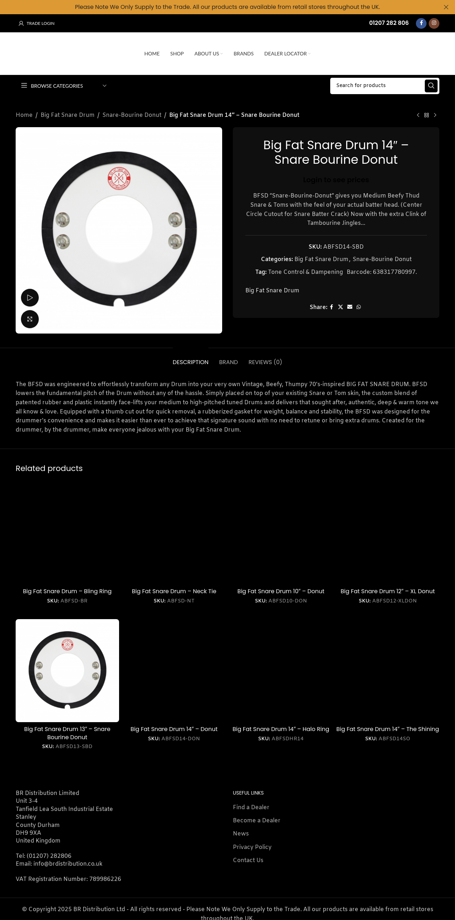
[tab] (191, 358)
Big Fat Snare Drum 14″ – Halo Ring (280, 729)
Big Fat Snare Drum (68, 115)
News (241, 834)
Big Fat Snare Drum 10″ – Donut (281, 591)
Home (24, 115)
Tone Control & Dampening (305, 272)
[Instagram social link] (434, 23)
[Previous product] (418, 115)
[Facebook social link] (421, 23)
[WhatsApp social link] (358, 307)
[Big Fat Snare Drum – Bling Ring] (67, 532)
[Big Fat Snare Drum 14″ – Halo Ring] (281, 670)
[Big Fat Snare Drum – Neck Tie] (174, 532)
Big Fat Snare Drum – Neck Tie (174, 591)
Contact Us (248, 860)
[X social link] (340, 307)
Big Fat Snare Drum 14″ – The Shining (387, 729)
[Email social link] (349, 307)
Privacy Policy (252, 847)
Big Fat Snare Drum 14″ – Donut (174, 729)
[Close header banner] (446, 7)
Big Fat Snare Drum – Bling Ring (67, 591)
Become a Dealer (256, 820)
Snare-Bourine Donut (131, 115)
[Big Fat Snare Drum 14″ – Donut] (174, 670)
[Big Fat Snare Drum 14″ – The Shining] (388, 670)
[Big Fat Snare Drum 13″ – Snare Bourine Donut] (67, 670)
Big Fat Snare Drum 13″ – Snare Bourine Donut (67, 733)
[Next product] (435, 115)
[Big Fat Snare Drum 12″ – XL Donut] (388, 532)
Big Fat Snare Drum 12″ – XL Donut (388, 591)
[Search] (384, 85)
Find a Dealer (251, 807)
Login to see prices (336, 179)
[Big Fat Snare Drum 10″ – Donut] (281, 532)
